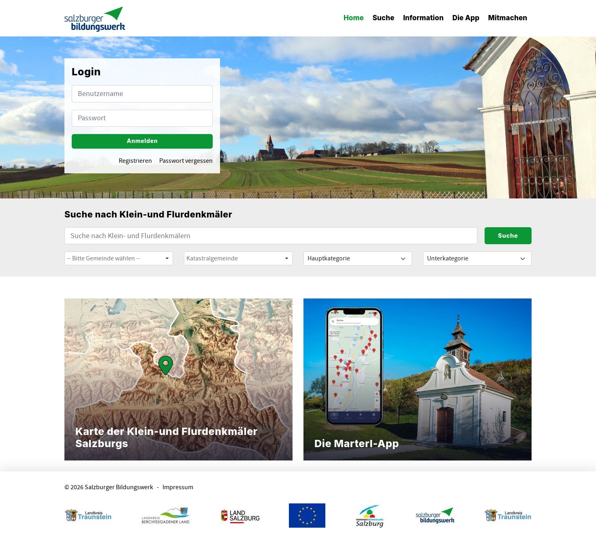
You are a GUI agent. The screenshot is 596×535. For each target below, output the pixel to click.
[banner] (94, 18)
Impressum (177, 487)
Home (354, 17)
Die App (465, 17)
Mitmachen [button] (507, 17)
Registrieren (135, 161)
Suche (383, 17)
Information (423, 17)
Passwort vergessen (186, 161)
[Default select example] (357, 259)
